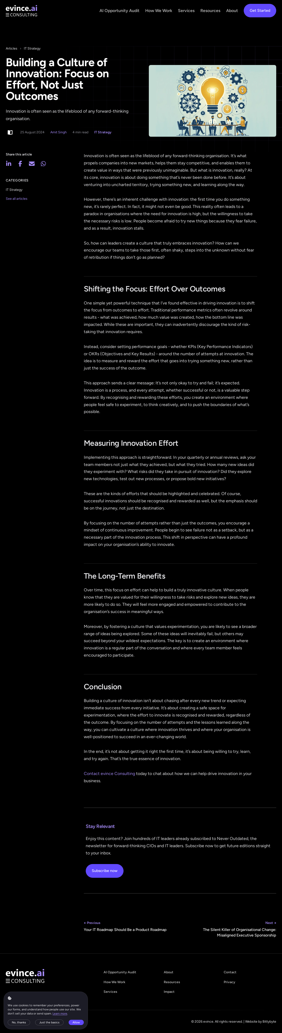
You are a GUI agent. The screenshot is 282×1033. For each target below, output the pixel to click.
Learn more (60, 1013)
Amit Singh (58, 132)
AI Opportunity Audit (119, 10)
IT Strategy (32, 48)
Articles (11, 48)
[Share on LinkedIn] (9, 164)
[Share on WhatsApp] (43, 164)
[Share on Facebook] (20, 164)
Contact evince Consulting (109, 773)
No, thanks (19, 1022)
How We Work (158, 10)
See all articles (16, 199)
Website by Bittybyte (260, 1022)
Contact (230, 972)
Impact (169, 992)
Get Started (260, 10)
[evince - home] (21, 10)
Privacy (229, 982)
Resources (210, 10)
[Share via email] (32, 164)
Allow (76, 1022)
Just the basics (49, 1022)
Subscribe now (105, 870)
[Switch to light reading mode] (10, 132)
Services (186, 10)
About (232, 10)
